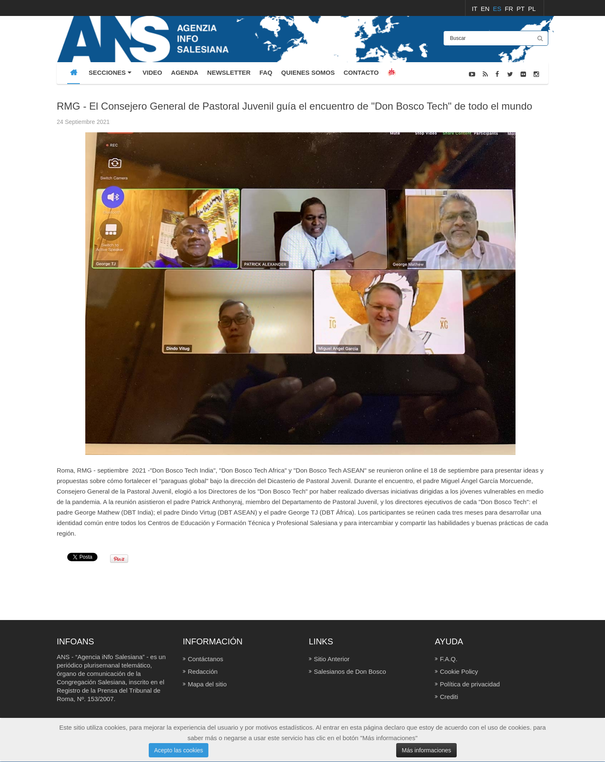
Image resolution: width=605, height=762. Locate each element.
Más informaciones (426, 750)
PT (521, 8)
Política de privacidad (470, 684)
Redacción (203, 671)
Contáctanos (205, 658)
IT (475, 8)
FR (510, 8)
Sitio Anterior (332, 658)
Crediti (449, 696)
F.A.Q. (449, 658)
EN (486, 8)
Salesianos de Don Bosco (350, 671)
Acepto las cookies (178, 750)
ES (498, 8)
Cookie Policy (459, 671)
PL (532, 8)
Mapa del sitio (207, 684)
